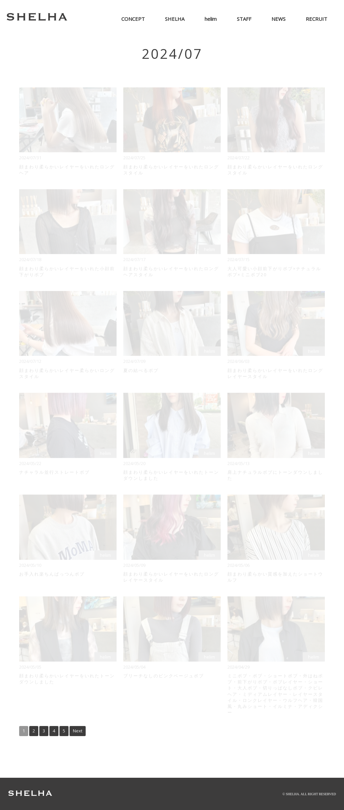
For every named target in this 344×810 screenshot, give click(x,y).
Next (77, 731)
